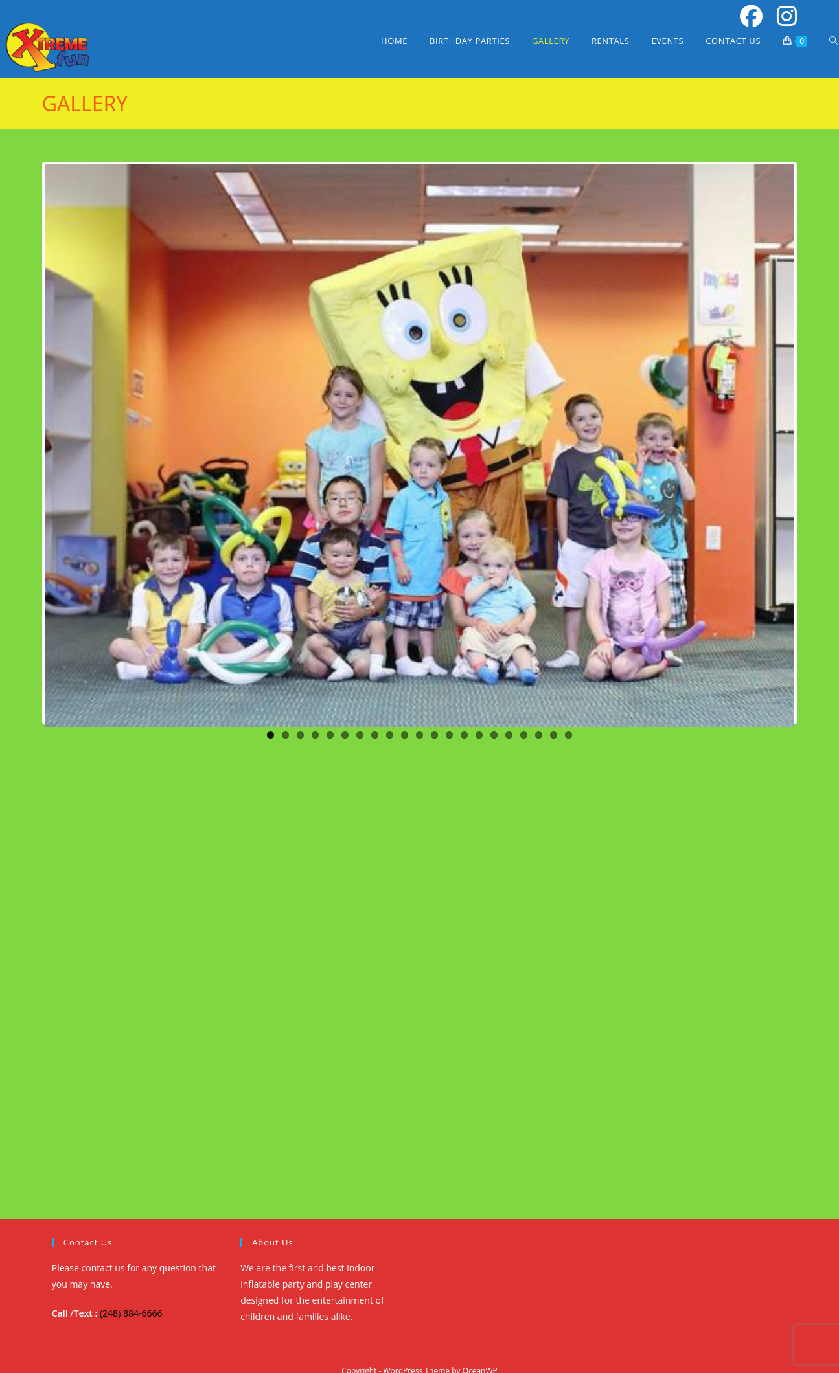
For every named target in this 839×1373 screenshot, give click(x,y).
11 (419, 735)
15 (479, 735)
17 (508, 735)
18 (523, 735)
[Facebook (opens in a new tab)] (749, 16)
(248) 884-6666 (131, 1313)
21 (568, 735)
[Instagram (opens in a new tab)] (782, 16)
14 (464, 735)
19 (538, 735)
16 (494, 735)
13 (449, 735)
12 (434, 735)
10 (404, 735)
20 (553, 735)
